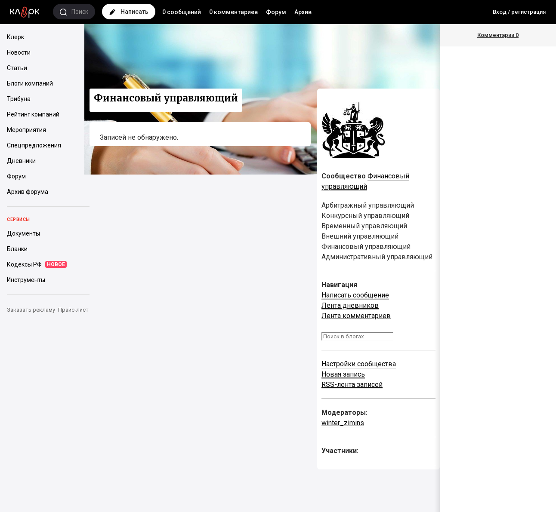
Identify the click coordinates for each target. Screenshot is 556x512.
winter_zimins (342, 423)
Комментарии (498, 35)
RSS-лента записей (352, 384)
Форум (276, 12)
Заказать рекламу (31, 310)
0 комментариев (233, 12)
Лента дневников (350, 305)
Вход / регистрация (519, 12)
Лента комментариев (356, 316)
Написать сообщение (355, 295)
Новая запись (343, 374)
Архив (303, 12)
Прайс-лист (73, 310)
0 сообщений (181, 12)
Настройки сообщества (358, 364)
